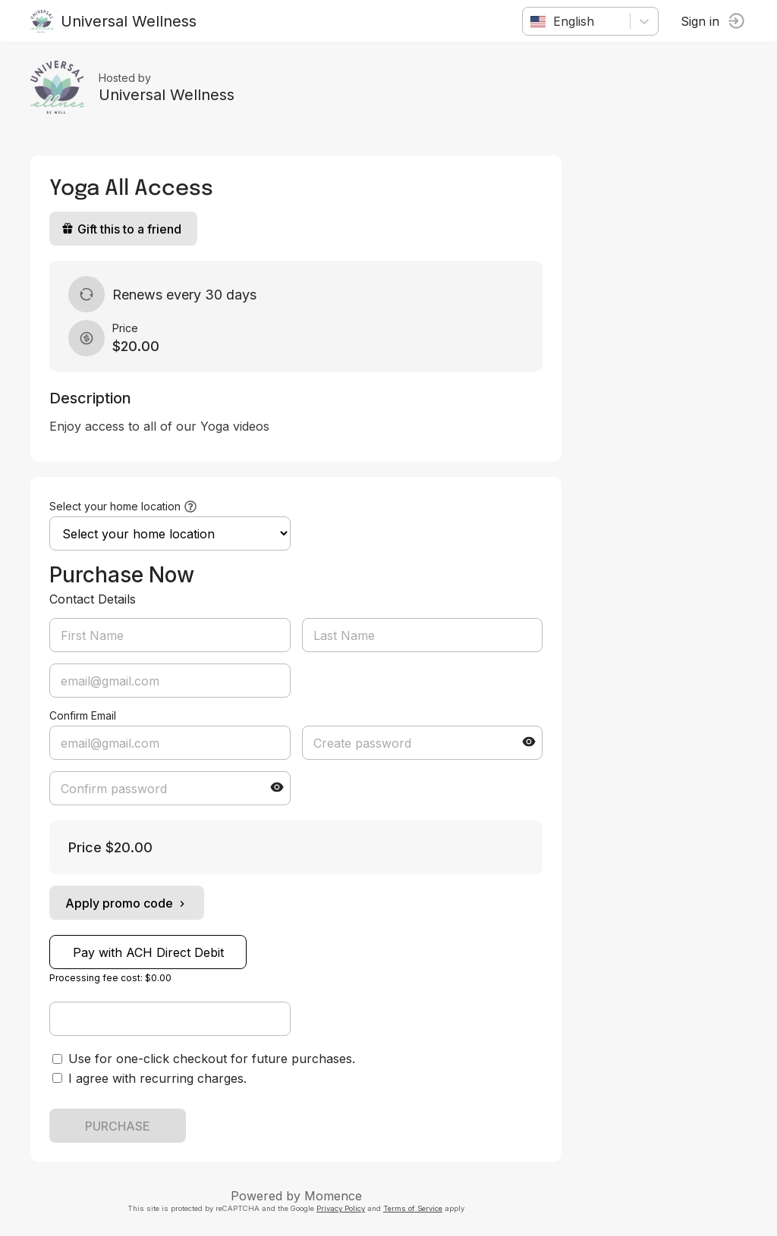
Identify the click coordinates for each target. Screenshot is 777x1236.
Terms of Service (412, 1208)
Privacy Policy (340, 1208)
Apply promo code (126, 903)
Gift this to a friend (121, 229)
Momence (333, 1195)
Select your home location (115, 506)
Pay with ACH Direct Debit (148, 952)
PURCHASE (117, 1126)
